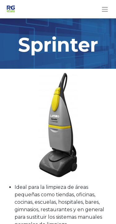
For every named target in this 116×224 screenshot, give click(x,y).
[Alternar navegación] (104, 9)
